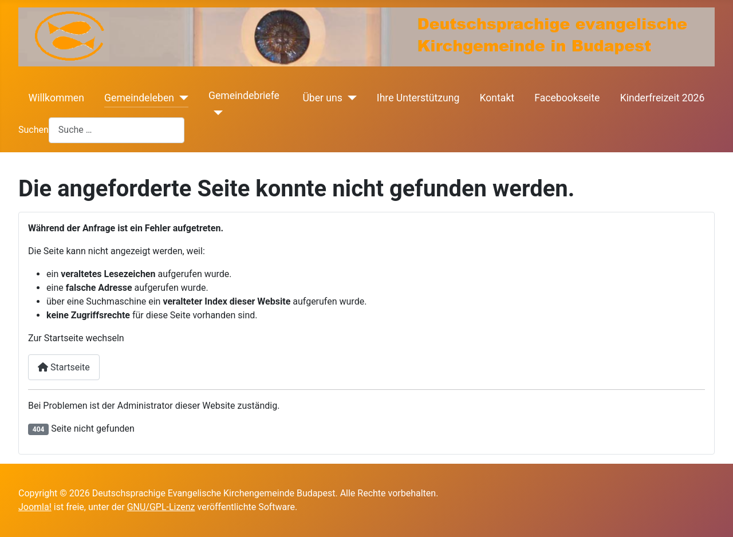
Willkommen (56, 98)
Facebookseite (567, 98)
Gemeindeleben (139, 98)
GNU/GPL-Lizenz (161, 507)
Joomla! (35, 507)
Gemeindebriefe (243, 95)
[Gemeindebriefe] (215, 113)
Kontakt (497, 98)
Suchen (33, 129)
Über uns (322, 98)
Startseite (64, 367)
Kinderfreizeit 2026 (662, 98)
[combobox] (116, 130)
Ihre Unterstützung (418, 98)
